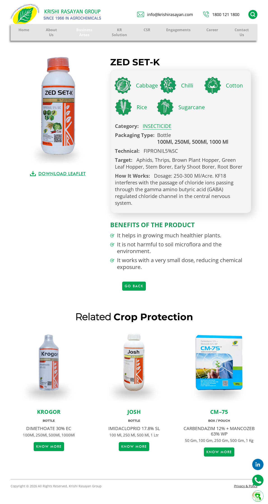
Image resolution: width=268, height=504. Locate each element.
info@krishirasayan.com (170, 14)
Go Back (134, 286)
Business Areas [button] (84, 32)
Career (212, 29)
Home (24, 29)
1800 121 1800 (225, 14)
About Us (51, 32)
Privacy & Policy (245, 486)
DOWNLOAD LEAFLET (62, 173)
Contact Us (242, 32)
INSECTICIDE (157, 125)
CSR (147, 29)
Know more (49, 447)
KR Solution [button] (119, 32)
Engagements (178, 29)
